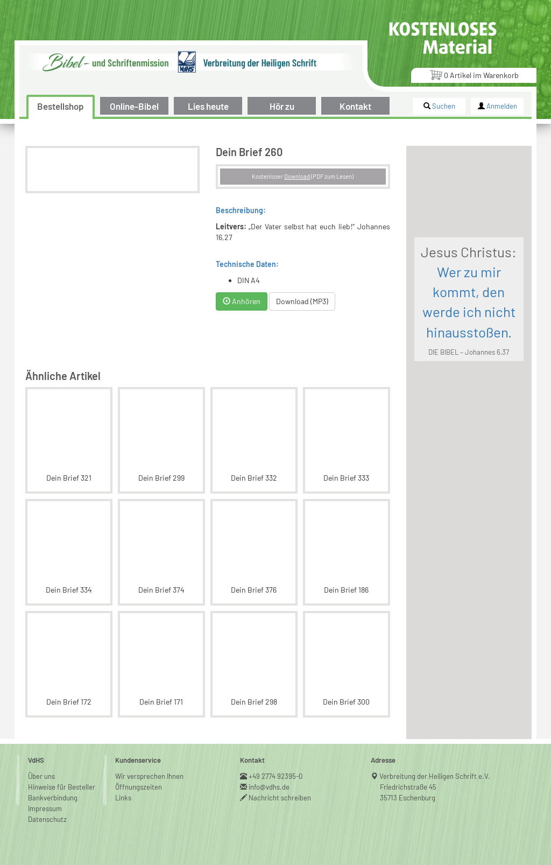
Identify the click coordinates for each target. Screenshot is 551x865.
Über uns (41, 776)
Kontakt (355, 106)
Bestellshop (60, 106)
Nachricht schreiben (280, 797)
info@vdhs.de (269, 787)
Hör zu (282, 106)
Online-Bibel (134, 106)
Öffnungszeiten (138, 787)
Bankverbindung (52, 797)
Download (297, 176)
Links (123, 797)
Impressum (45, 808)
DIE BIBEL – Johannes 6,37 (468, 352)
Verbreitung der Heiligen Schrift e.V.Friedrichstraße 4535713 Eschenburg (435, 787)
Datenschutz (47, 819)
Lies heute (208, 106)
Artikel (474, 74)
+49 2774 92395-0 (275, 776)
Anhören (241, 301)
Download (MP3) (302, 301)
